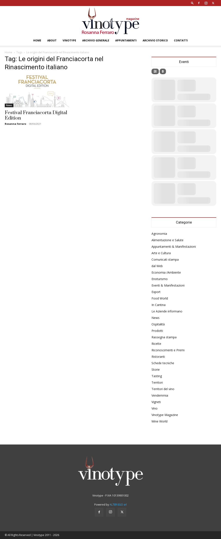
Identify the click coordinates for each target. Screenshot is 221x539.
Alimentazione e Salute (167, 240)
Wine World (159, 421)
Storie (156, 369)
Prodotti (157, 331)
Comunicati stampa (165, 259)
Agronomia (159, 234)
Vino (155, 408)
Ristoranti (158, 357)
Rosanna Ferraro (15, 123)
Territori (157, 382)
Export (156, 292)
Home (37, 40)
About (52, 40)
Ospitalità (158, 324)
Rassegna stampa (164, 337)
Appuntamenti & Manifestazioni (174, 246)
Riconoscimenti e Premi (168, 350)
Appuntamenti (126, 40)
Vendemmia (160, 395)
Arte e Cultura (161, 253)
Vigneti (156, 402)
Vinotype (69, 40)
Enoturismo (160, 279)
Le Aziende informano (167, 311)
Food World (160, 298)
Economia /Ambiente (166, 272)
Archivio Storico (155, 40)
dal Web (157, 266)
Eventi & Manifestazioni (168, 285)
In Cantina (159, 305)
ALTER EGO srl (118, 504)
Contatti (181, 40)
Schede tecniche (163, 363)
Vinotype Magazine (165, 415)
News (9, 105)
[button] (192, 3)
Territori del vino (163, 389)
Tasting (157, 376)
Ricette (156, 344)
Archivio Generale (95, 40)
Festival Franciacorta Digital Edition (36, 115)
